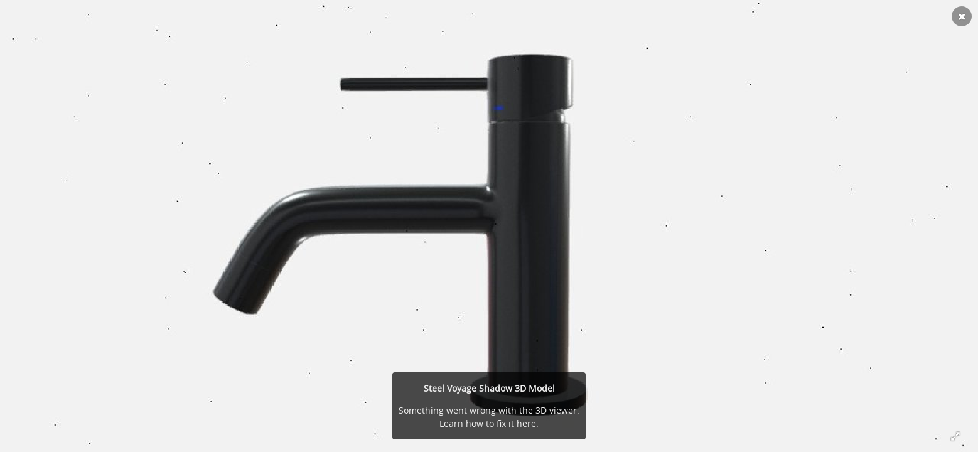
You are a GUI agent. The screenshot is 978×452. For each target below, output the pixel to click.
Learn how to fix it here (487, 423)
